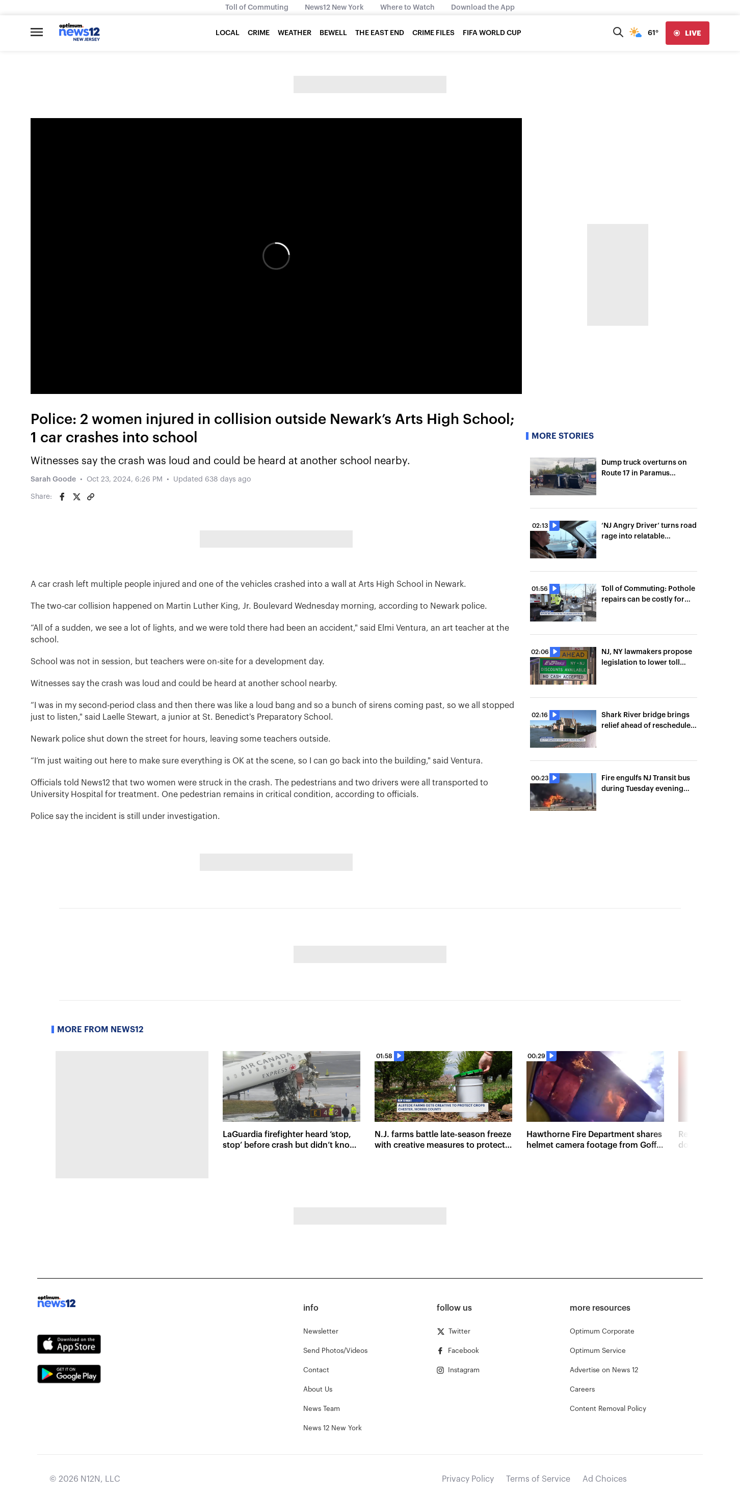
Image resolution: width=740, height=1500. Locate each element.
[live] (687, 33)
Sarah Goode (53, 479)
